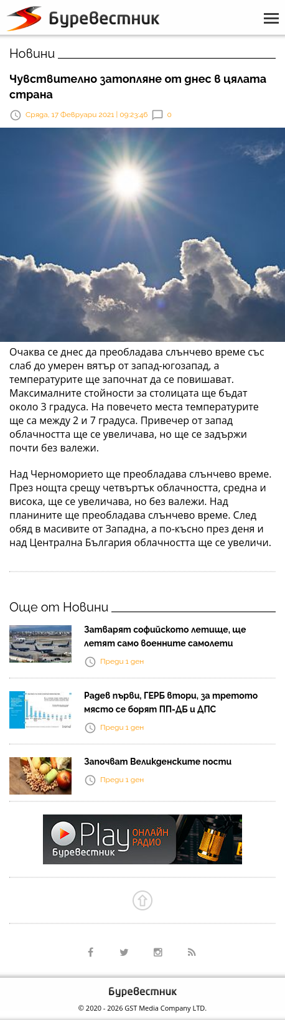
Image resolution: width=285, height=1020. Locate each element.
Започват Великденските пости (157, 762)
